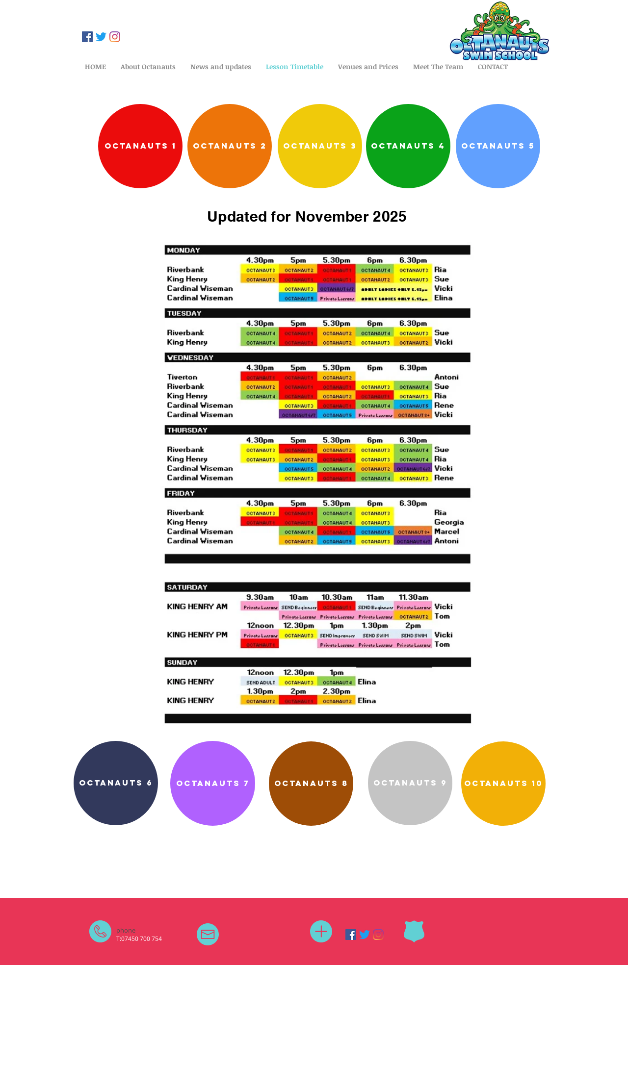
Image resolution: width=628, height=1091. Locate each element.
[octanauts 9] (410, 783)
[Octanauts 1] (140, 146)
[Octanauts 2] (229, 146)
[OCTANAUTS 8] (311, 783)
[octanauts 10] (503, 783)
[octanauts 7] (212, 783)
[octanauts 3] (320, 146)
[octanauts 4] (408, 146)
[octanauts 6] (116, 783)
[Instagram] (114, 36)
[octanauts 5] (498, 146)
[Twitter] (101, 36)
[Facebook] (87, 36)
